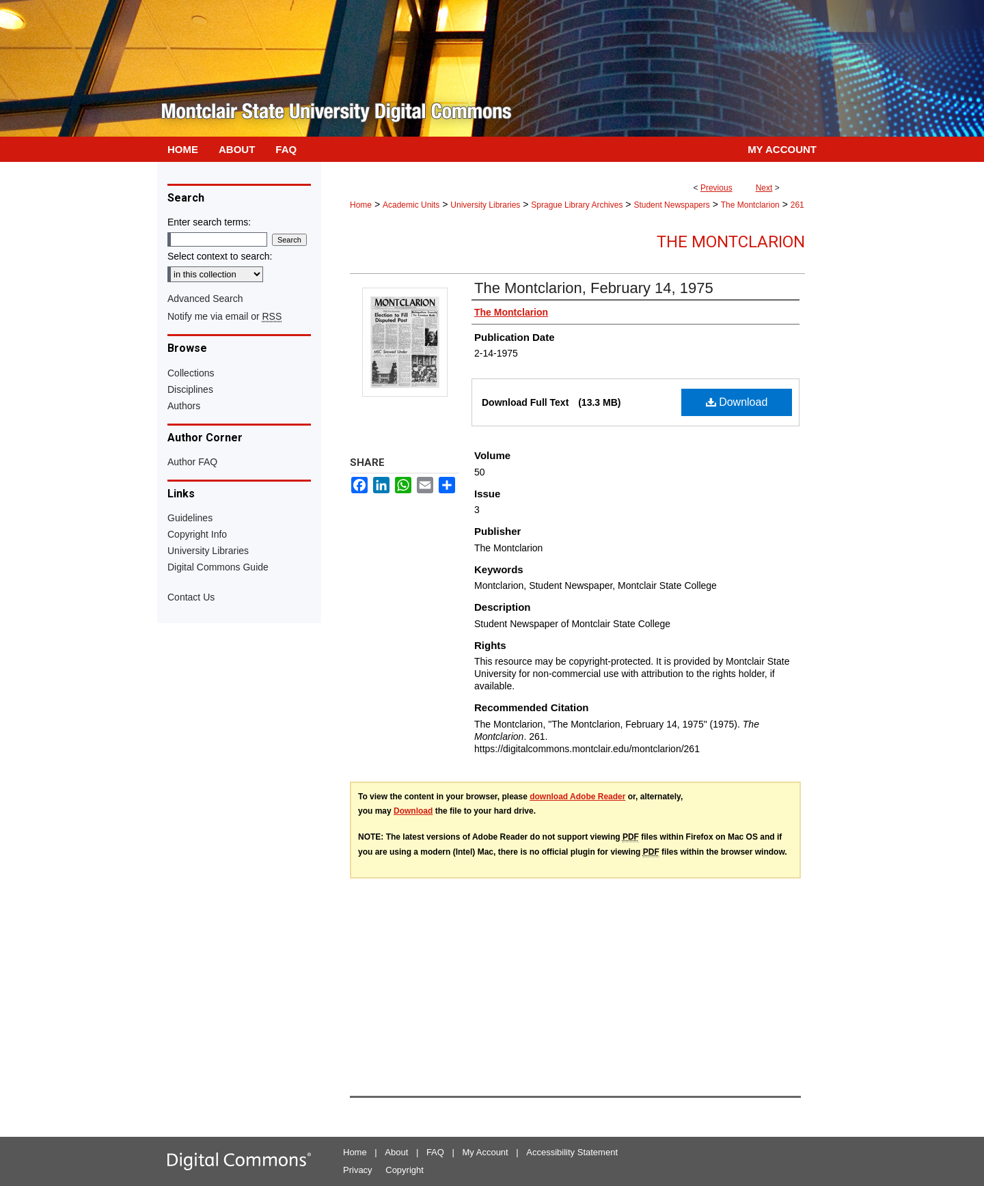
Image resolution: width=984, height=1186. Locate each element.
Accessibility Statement (572, 1152)
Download (737, 402)
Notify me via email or (224, 316)
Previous (716, 188)
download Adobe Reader (577, 796)
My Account (485, 1152)
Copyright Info (197, 534)
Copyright (404, 1170)
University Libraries (485, 205)
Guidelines (190, 517)
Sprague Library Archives (577, 205)
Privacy (357, 1170)
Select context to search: (219, 256)
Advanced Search (205, 298)
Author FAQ (192, 461)
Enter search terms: (209, 222)
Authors (183, 405)
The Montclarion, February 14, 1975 (593, 287)
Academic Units (411, 205)
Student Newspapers (671, 205)
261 (797, 205)
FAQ (435, 1152)
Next (764, 188)
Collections (190, 373)
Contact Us (191, 597)
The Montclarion (750, 205)
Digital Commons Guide (218, 567)
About (396, 1152)
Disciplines (190, 389)
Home (361, 205)
